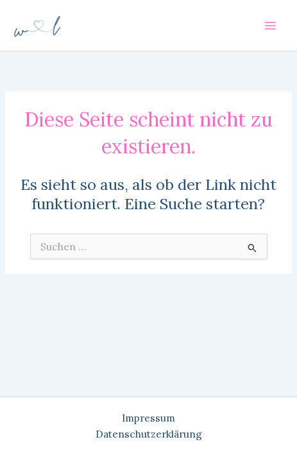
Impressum (148, 417)
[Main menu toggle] (270, 25)
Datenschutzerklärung (149, 433)
